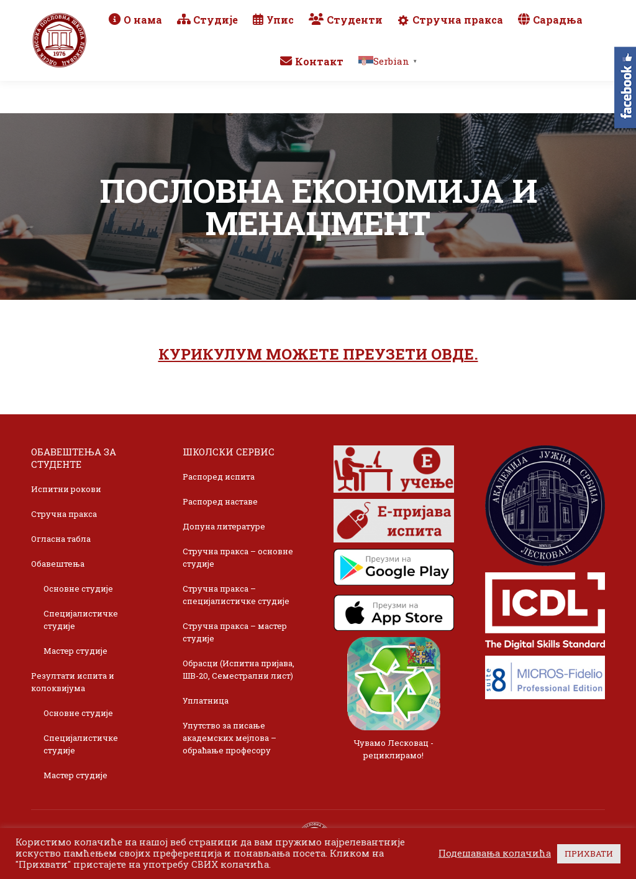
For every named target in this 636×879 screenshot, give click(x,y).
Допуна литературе (224, 526)
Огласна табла (61, 538)
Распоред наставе (220, 501)
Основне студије (78, 588)
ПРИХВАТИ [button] (589, 853)
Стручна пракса (64, 513)
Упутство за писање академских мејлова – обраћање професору (229, 738)
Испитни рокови (66, 489)
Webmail (442, 10)
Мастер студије (75, 650)
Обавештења (57, 563)
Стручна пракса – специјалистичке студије (236, 595)
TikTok (575, 10)
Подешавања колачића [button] (494, 853)
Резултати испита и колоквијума (72, 682)
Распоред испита (219, 476)
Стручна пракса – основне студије (238, 557)
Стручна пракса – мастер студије (235, 632)
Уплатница (206, 700)
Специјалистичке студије (80, 619)
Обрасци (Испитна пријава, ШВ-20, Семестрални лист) (238, 669)
